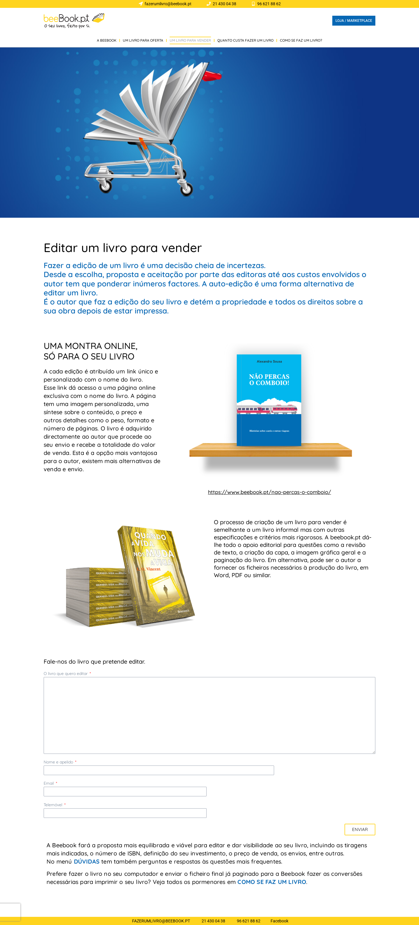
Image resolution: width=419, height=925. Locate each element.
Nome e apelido (59, 762)
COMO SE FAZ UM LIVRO (271, 881)
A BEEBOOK (106, 40)
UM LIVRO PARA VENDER (190, 40)
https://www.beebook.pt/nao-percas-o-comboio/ (269, 492)
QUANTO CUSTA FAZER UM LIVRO (245, 40)
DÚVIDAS (87, 861)
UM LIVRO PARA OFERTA (143, 40)
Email (49, 783)
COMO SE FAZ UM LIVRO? (301, 40)
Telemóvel (53, 804)
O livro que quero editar (66, 673)
